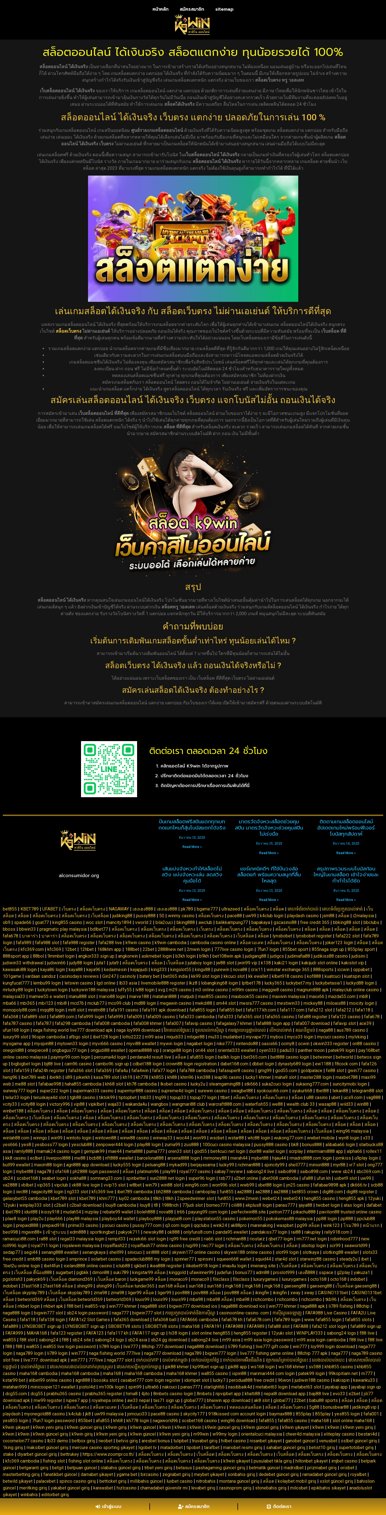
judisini (358, 956)
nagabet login (200, 1043)
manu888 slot (82, 996)
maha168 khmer (181, 1373)
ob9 (6, 922)
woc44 (182, 1138)
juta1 (101, 962)
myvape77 (256, 1037)
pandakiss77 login (269, 1232)
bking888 (186, 922)
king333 (159, 969)
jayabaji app (336, 1387)
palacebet (46, 1481)
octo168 (318, 1279)
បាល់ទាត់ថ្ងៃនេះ (33, 1366)
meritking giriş (33, 1488)
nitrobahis (206, 1481)
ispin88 (239, 1373)
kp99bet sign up (208, 1366)
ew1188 (323, 1063)
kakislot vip (352, 962)
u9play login (366, 1158)
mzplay (92, 1212)
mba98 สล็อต (219, 1299)
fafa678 (10, 936)
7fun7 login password (53, 1420)
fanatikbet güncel (60, 1474)
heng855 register (250, 1333)
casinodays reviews (79, 976)
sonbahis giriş (241, 1474)
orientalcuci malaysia (261, 1434)
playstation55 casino (215, 1218)
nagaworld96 (165, 1420)
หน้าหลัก (160, 9)
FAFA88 (300, 1326)
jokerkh (83, 1077)
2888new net (170, 949)
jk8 (88, 1414)
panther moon (311, 1050)
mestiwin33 (288, 1003)
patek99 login (341, 1050)
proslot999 (284, 1272)
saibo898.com (314, 1171)
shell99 (116, 1252)
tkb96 (331, 1299)
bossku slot (105, 1380)
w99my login (224, 1434)
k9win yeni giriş (48, 1427)
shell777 (296, 1164)
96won (284, 1380)
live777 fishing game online (267, 1353)
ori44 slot (204, 1050)
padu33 (287, 1050)
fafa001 (371, 1414)
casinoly (128, 976)
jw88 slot (225, 962)
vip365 (43, 1185)
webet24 (270, 1198)
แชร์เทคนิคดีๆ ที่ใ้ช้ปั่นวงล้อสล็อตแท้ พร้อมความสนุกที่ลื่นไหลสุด (269, 875)
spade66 (22, 922)
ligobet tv (147, 1447)
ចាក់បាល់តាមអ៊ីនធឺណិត (242, 1360)
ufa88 (307, 1178)
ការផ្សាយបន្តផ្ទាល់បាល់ (247, 1030)
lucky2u (197, 1084)
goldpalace (311, 1070)
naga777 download (162, 1353)
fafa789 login (287, 1319)
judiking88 (122, 915)
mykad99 (178, 1164)
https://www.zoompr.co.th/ (109, 1454)
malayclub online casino (355, 989)
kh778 (142, 1077)
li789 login (109, 1346)
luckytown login (52, 989)
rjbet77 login (281, 1239)
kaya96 (93, 969)
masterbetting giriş (21, 1474)
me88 (79, 1158)
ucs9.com (353, 1097)
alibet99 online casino (50, 1380)
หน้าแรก (371, 1225)
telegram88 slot (367, 1090)
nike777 (224, 1043)
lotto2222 (131, 1037)
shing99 (85, 1286)
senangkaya (93, 1252)
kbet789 (87, 1198)
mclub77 (95, 1003)
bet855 (10, 909)
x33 (366, 1138)
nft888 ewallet (119, 1158)
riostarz (257, 1239)
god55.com (286, 1070)
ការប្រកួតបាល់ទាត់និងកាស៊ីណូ (190, 1313)
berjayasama (203, 1164)
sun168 (196, 1286)
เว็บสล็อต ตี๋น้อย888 (33, 1272)
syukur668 (302, 1090)
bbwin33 (27, 929)
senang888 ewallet (59, 1252)
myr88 (339, 1164)
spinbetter (136, 1178)
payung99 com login (208, 1212)
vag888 (373, 1097)
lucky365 (273, 983)
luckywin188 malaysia (92, 989)
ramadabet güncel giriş (324, 1474)
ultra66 (152, 1387)
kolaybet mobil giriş (297, 1481)
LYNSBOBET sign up (41, 1326)
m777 (367, 1373)
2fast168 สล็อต (58, 1286)
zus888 (191, 1144)
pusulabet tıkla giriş (273, 1461)
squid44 (263, 1259)
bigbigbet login (26, 1063)
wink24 (220, 1225)
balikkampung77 (232, 922)
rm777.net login (312, 1239)
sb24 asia (137, 1339)
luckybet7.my (298, 983)
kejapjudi (138, 969)
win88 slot (171, 1185)
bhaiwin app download (228, 1400)
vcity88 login (33, 1104)
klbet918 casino (287, 976)
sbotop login (313, 1245)
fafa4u (121, 1070)
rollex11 (374, 1151)
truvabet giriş (205, 1440)
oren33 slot (179, 1151)
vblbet (27, 1185)
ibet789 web (33, 1077)
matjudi (187, 996)
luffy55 (125, 989)
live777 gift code (272, 1346)
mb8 (363, 996)
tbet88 (322, 1090)
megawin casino (175, 1003)
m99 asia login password (268, 1339)
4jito (145, 1393)
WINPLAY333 (309, 1333)
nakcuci (169, 1387)
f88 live (367, 1333)
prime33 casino (83, 1225)
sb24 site (81, 1339)
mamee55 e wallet (47, 996)
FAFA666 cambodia (199, 1319)
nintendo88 (247, 1043)
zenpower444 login (114, 1144)
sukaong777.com (312, 1084)
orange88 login (177, 1050)
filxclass (221, 1279)
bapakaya (260, 922)
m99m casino (245, 989)
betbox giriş (83, 1440)
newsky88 (154, 1232)
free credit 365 (314, 922)
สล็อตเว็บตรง (68, 331)
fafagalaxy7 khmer (234, 1023)
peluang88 (155, 1164)
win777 (300, 1346)
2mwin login (199, 949)
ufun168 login (16, 1030)
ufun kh (324, 1178)
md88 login (145, 1003)
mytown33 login (72, 1043)
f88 (65, 1339)
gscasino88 (285, 922)
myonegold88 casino (44, 1414)
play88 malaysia (82, 1218)
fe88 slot (335, 1070)
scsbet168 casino (199, 1420)
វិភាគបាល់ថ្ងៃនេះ (177, 1030)
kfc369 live (103, 1191)
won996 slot (224, 1185)
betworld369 (118, 1299)
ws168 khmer (291, 1366)
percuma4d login (110, 1057)
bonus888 (312, 1144)
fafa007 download (312, 1023)
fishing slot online (85, 1461)
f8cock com (346, 1063)
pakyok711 (129, 1232)
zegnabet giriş (176, 1474)
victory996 (59, 1104)
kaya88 (76, 969)
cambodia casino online (213, 942)
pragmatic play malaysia (63, 929)
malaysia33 (14, 996)
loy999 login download (333, 1346)
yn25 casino (297, 1185)
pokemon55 (250, 1218)
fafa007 (173, 1023)
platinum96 (148, 1171)
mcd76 (77, 1003)
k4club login (271, 915)
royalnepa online (108, 1400)
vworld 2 (143, 922)
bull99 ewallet (16, 1164)
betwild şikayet (18, 1481)
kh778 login (137, 1420)
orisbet (347, 1467)
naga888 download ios (243, 1306)
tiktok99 (107, 1097)
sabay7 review (228, 1171)
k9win (165, 1427)
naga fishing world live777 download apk (73, 1030)
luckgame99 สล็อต (148, 1279)
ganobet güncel (300, 1440)
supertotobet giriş (356, 1447)
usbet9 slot (345, 1178)
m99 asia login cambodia (321, 1339)
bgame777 (207, 909)
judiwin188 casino (312, 1380)
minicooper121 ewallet (53, 1387)
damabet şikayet (97, 1474)
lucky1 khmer (258, 1077)
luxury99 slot (15, 1037)
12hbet (87, 949)
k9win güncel (143, 1427)
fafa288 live (110, 942)
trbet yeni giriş (158, 1467)
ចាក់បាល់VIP (147, 1360)
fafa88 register (312, 1016)
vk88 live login (86, 1185)
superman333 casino (93, 1090)
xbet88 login (270, 1185)
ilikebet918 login (202, 1265)
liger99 (164, 1292)
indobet (357, 1279)
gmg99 (265, 1070)
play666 (55, 1218)
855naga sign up (328, 949)
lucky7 (219, 1380)
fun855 (227, 1191)
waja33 (114, 1104)
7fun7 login (268, 949)
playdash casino (303, 915)
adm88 (262, 1272)
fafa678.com (258, 1319)
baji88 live (319, 1393)
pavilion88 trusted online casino (350, 1212)
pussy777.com (147, 1225)
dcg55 (37, 1393)
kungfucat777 (16, 983)
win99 (57, 1138)
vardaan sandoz (40, 976)
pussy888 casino (271, 1144)
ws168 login (263, 1366)
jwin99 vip (247, 962)
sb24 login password (87, 1313)
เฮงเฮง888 (143, 909)
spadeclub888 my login (147, 1259)
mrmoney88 (215, 1158)
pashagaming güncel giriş (220, 1467)
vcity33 (10, 1104)
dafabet (374, 1205)
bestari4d (367, 1434)
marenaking (261, 1225)
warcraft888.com (225, 1104)
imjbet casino (344, 1461)
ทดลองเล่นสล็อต (245, 1407)
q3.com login (177, 1225)
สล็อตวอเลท (252, 942)
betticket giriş (113, 1481)
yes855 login (347, 1414)
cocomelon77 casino (23, 1440)
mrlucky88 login (18, 989)
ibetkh (55, 1077)
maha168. (191, 1326)
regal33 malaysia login (82, 1239)
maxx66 (316, 996)
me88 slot (25, 1084)
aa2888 (244, 1191)
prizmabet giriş (322, 1467)
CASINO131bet (333, 1292)
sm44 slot (226, 1003)
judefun (224, 1272)
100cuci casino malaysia (226, 1144)
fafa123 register (66, 1333)
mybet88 (260, 1158)
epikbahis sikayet (328, 1488)
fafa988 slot (47, 942)
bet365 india (175, 976)
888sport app (16, 956)
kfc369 (54, 949)
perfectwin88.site (248, 1212)
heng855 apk (351, 1198)
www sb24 (342, 1171)
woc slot (94, 922)
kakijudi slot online (320, 962)
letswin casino (78, 983)
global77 (281, 1400)
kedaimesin (115, 969)
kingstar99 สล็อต (148, 1272)
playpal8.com (178, 1218)
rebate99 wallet (118, 1212)
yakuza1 (362, 1272)
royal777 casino (195, 1171)
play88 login (149, 1144)
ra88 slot (48, 1239)
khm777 (107, 1198)
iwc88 (22, 1191)
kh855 (158, 1077)
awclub (205, 922)
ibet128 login (106, 1037)
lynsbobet (282, 936)
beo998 (10, 1232)
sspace (326, 1272)
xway (295, 1292)
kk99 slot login (205, 976)
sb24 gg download (169, 1339)
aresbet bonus (156, 1440)
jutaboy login (200, 962)
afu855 (103, 1420)
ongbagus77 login (69, 1050)
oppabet (361, 969)
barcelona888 (150, 1158)
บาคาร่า (30, 936)
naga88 (326, 1030)
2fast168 (30, 1286)
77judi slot (192, 1205)
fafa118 (362, 1010)
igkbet (140, 1265)
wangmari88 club (188, 1104)
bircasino (150, 1474)
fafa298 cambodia (73, 1023)
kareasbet (103, 1488)
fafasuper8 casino (236, 1070)
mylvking (357, 1037)
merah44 (239, 1158)
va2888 (10, 1185)
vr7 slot (356, 1164)
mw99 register (48, 1400)
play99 (169, 1171)
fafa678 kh (231, 1319)
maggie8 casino (277, 989)
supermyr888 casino (137, 1090)
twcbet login (328, 1205)
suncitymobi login (349, 1084)
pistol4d (87, 1387)
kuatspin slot (356, 976)
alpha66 (354, 1151)
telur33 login (17, 1097)
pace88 (234, 915)
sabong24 (48, 1339)
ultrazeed (230, 909)
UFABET (50, 909)
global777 (193, 1400)
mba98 (196, 1299)
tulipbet (181, 1440)
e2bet (354, 1393)
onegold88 (13, 1050)
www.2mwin (246, 1198)
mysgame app (17, 1043)
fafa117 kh (117, 1333)
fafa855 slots (358, 1319)
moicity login (361, 1003)
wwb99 (247, 1185)
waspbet (284, 1225)
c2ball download (85, 1205)
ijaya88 (305, 1205)
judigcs (277, 956)
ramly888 (24, 1151)
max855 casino (213, 996)
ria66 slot (213, 1239)
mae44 (115, 1151)
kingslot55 (180, 969)
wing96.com (196, 1185)
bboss (9, 929)
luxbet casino (180, 1481)
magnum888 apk (313, 989)
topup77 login (203, 1097)
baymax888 (280, 1414)
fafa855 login (202, 1010)
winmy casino (181, 915)
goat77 (42, 922)
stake (8, 1454)
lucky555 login (127, 1164)
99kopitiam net (343, 1373)
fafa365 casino (279, 1016)
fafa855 (266, 1420)
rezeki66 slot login (147, 1239)
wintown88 (105, 1138)
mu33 (213, 1037)
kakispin (341, 1380)
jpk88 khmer (177, 1366)
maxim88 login (48, 1164)
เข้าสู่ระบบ (56, 1232)
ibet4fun (52, 1265)
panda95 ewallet (232, 1232)
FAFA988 (234, 1326)
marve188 (139, 996)
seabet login (53, 1178)
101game (12, 976)
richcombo (263, 1299)
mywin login (171, 1043)
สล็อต (278, 909)
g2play (343, 1272)
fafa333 (226, 1016)
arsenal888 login (183, 1158)
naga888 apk (312, 1306)
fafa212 (343, 1010)
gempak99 (94, 1151)
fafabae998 (49, 1084)
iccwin (343, 969)
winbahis (29, 1494)
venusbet (328, 1440)
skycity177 (194, 1414)
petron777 (279, 1212)
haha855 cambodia (83, 1084)
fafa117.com (292, 1010)
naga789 (193, 1353)
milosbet (299, 1488)
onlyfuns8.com (197, 1232)
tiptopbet (128, 1097)
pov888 (182, 1292)
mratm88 (96, 1010)
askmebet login (157, 956)
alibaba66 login (340, 1144)
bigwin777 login (220, 1353)
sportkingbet (102, 1232)
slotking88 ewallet (341, 1252)
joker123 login (339, 942)
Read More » (192, 847)
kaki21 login (286, 962)
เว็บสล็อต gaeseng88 (356, 1286)
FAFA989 (255, 1326)
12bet (70, 949)
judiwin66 (56, 962)
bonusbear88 (336, 1407)
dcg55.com (16, 1393)
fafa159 (21, 1070)
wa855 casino (214, 1373)
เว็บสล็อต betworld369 (81, 1299)
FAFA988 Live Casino (326, 1313)
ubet (335, 1097)
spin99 (135, 1387)
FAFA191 (213, 1326)
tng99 (160, 1097)
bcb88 (95, 1158)
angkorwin (128, 956)
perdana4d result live (150, 1057)
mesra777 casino (256, 1003)
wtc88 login (259, 1138)
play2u (37, 1218)
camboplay (205, 1191)
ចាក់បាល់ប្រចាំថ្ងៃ (205, 1360)
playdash (11, 1414)
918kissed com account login (237, 1414)
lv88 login (144, 989)
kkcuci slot (234, 976)
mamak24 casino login (58, 1151)
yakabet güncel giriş (70, 1488)
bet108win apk (226, 956)
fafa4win (140, 1070)
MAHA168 (37, 1333)
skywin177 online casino (196, 1252)
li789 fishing (341, 1306)
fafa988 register (79, 942)
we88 (277, 1104)
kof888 (314, 976)
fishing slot (54, 1461)
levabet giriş (203, 1488)
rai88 (296, 1232)
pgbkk (83, 1272)
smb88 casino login (46, 1259)
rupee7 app (77, 1400)
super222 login (54, 1090)
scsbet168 (27, 1178)
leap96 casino (228, 1077)
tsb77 (224, 1178)
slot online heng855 (210, 1333)
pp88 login (326, 1218)
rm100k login (111, 1387)
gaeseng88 (295, 1286)
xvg (161, 989)
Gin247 (109, 976)
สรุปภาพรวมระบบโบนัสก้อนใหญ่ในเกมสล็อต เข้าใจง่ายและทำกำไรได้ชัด (346, 875)
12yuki (374, 1198)
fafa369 (104, 1070)
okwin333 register (331, 1043)
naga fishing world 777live (114, 1353)
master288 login (316, 1077)
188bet (132, 949)
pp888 (347, 1218)
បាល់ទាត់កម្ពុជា (175, 1360)
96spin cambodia (48, 1037)
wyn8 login (348, 1138)
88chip (362, 1306)
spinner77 (184, 1259)
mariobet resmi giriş (242, 1447)
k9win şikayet (16, 1427)
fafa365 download (131, 1319)
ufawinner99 (201, 1272)
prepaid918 (53, 1225)
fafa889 (10, 1326)
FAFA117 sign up (148, 1333)
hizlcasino (127, 1488)
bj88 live (52, 1063)
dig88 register (360, 1191)
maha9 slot (285, 1077)
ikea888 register (166, 1265)
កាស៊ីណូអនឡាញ (287, 1313)
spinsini (205, 1259)
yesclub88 (81, 1144)
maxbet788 (347, 1077)
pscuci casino (115, 1225)
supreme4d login (177, 1090)
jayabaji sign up (366, 1387)
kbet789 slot (63, 1198)
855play (303, 1414)
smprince (78, 1259)
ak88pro (239, 1225)
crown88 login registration (191, 1063)
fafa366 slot (80, 1070)
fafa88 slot (279, 1326)
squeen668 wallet (233, 1259)
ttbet (225, 1097)
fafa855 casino (292, 1420)
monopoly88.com (19, 1010)
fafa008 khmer (147, 1023)
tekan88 (340, 1090)
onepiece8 (37, 1050)
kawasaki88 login (20, 969)
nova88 (240, 969)
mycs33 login (300, 1037)
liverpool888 (58, 1158)
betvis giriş (127, 1440)
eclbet (36, 1158)
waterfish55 (256, 1104)
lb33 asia (128, 983)
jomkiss (343, 1158)
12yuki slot (282, 1333)
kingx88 (202, 969)
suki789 (121, 1272)
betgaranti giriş (33, 1467)
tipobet (193, 1447)
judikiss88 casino (331, 956)
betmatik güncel (264, 1467)
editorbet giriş (55, 1494)
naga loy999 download (138, 1030)
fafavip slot (344, 1023)
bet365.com (255, 1057)
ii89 (68, 1077)
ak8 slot (262, 1400)
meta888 (134, 1151)
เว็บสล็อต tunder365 (134, 1286)
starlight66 (214, 1387)
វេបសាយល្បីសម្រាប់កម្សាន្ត (139, 1366)
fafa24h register (49, 1070)
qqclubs (201, 1225)
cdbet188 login (147, 1063)
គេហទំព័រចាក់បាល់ (303, 909)
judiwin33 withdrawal (23, 962)
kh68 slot (114, 1084)
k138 (266, 962)
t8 (156, 1205)
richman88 (236, 1239)
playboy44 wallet (118, 1218)
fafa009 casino (160, 1016)
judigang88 (255, 956)
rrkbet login (29, 1306)
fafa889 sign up (365, 1326)
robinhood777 (344, 1239)
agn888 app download (87, 1164)
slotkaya (310, 1252)
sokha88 (78, 1178)
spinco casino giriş (77, 1481)
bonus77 (243, 1272)
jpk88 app (237, 1366)
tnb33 (145, 1097)
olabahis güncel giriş (121, 1467)
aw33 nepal (138, 1400)
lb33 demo (57, 1440)
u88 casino (317, 1097)
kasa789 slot (106, 1077)
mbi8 (62, 1003)
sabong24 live (260, 1171)
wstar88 (236, 1138)
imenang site (263, 1265)
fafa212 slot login (329, 1326)
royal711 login (45, 1245)
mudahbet (232, 1037)
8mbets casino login (173, 1393)
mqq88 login (52, 1010)
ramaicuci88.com (19, 1239)
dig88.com (332, 1191)
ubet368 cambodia (280, 1178)
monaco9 (179, 1279)
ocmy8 (287, 1043)
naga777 (120, 1313)
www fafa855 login (322, 1319)
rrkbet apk (53, 1306)
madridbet (294, 1467)
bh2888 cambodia (173, 1191)
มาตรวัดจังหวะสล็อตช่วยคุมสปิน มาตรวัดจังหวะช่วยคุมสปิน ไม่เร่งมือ (269, 828)
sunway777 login (19, 1090)
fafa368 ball (164, 1319)
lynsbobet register (314, 936)
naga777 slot (119, 1360)
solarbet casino (106, 1259)
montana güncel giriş (239, 1481)
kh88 (172, 1077)
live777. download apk (45, 1360)
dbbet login (263, 1063)
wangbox (159, 1104)
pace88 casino (165, 1414)
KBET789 (29, 909)
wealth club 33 (300, 1104)
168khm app (109, 949)
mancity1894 (118, 922)
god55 (200, 1151)
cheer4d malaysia (303, 1434)
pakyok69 (35, 1279)
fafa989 (23, 942)
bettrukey (70, 1454)
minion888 (319, 1164)
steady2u (348, 1259)
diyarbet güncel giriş (37, 1454)
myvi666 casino (107, 1043)
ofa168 (62, 1171)
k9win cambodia (170, 942)
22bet (148, 949)
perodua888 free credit (251, 1380)
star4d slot (285, 1259)
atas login (353, 1205)
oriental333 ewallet (236, 1050)
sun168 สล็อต (171, 1286)
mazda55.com (341, 996)
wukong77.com (288, 1138)
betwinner (322, 1057)
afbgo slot (79, 1037)
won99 (199, 1138)
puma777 (155, 1151)
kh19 (127, 1077)
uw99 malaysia (109, 1414)
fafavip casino (198, 1023)
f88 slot (27, 1339)
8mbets (204, 1393)
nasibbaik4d (240, 1387)
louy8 (145, 1205)
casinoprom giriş (235, 1488)
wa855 (9, 1339)
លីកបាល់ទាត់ (280, 1030)
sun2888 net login (167, 1178)
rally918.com (336, 1232)
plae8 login (16, 1218)
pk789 (187, 909)
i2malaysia (363, 915)
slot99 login (287, 1252)
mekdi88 (203, 1003)
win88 (363, 1104)
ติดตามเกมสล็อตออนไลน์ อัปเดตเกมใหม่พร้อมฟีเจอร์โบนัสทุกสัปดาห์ (346, 828)
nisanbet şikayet (266, 1440)
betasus (184, 1467)
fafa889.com (62, 1016)
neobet (105, 1440)
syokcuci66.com (272, 1090)
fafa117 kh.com (261, 1010)
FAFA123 (95, 1333)
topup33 (178, 1097)
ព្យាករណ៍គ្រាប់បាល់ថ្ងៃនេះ (287, 1360)
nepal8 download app (285, 1393)
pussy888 (146, 915)
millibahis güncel (146, 1481)
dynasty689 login (294, 1063)
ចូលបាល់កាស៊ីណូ (209, 1030)
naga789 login (29, 1353)
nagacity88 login (47, 1191)
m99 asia (154, 1037)
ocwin (303, 1043)
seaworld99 (355, 1245)
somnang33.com (106, 1178)
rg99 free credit (185, 1239)
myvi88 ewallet (141, 1043)
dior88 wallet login (267, 1151)
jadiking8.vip (364, 1407)
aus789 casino (351, 1030)
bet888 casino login (290, 1057)
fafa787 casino (17, 1023)
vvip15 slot (115, 1185)
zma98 (100, 1292)
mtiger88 (196, 1037)
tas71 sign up (166, 1400)
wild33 (346, 1104)
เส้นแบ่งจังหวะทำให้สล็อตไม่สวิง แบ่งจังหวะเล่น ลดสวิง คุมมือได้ (192, 875)
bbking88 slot (346, 922)
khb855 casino (339, 1366)
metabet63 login (272, 1387)
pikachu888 (304, 1212)
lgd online (105, 983)
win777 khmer (123, 1306)
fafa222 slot (348, 936)
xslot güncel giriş (336, 1481)
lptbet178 (251, 983)
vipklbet (96, 1104)
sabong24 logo (341, 1333)
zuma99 (172, 1144)
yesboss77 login (51, 1144)
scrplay (296, 1151)
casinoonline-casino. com (244, 1313)
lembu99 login (47, 983)
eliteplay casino (339, 1434)
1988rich (170, 1205)
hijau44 (279, 1158)
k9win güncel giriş (84, 1427)
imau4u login (234, 1265)
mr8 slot (76, 1010)
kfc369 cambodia (22, 1461)
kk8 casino (15, 1158)
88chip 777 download (163, 1346)
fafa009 (134, 1016)
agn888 (82, 1380)
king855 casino (67, 922)
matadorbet (171, 1447)
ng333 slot (77, 1191)
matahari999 (15, 1387)
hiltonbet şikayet (311, 1461)
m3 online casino (211, 989)
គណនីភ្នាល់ (305, 1030)
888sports (323, 969)
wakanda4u (136, 1104)
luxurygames (265, 1279)
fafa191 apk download (164, 1010)
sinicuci (134, 1252)
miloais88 (336, 1003)
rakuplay (312, 1232)
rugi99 (192, 1245)
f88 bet (74, 1306)
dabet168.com (234, 1063)
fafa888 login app (273, 1023)
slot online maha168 (352, 1420)
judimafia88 (299, 956)
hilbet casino (233, 1440)
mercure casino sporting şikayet (103, 1447)
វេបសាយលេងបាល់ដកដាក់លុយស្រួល (81, 1366)
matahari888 (164, 996)
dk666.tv (358, 1185)
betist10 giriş (322, 1447)
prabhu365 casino (64, 1393)
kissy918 (50, 1212)
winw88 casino (134, 1138)
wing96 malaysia (352, 1131)
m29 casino (180, 989)
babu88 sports (323, 1400)
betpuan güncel (82, 1467)
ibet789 (12, 1212)
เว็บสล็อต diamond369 (71, 1279)
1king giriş (13, 1447)
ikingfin (262, 1292)
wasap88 (327, 1104)
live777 (130, 1346)
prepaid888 (27, 1225)
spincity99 (274, 1164)
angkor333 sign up (96, 956)
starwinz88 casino (318, 1259)
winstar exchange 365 (288, 969)
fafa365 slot (249, 1016)
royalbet (358, 1474)
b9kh (204, 956)
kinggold (177, 1272)
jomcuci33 (137, 1414)
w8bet (135, 1185)
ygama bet (127, 1474)
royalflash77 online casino (156, 1245)
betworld (344, 1057)
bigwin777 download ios (193, 1306)
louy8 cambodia (120, 1205)
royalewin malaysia (81, 1245)
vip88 (79, 1104)
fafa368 (10, 1016)
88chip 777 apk (312, 1353)
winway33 (162, 1138)
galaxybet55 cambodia (25, 1198)
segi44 (31, 1252)
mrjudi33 (175, 1037)
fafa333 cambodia (196, 1016)
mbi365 (27, 1003)
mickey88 (313, 1003)
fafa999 (115, 1016)
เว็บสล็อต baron (111, 1279)
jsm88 (328, 915)
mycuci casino (331, 1037)
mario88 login (112, 996)
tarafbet (211, 1447)
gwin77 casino (362, 1070)
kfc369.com (32, 949)
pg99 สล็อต (308, 1225)
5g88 (314, 1407)
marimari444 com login (272, 1373)
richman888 (249, 1164)
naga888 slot (153, 1306)
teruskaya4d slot (49, 1097)
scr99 (335, 1245)
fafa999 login (91, 1016)
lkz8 (193, 983)
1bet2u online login (21, 1265)
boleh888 (146, 1212)
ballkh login (229, 1057)
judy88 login (81, 962)
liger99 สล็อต (141, 1292)
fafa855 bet (230, 1010)
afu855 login (202, 1057)
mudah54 (72, 1212)
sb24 (8, 1178)
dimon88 (100, 1272)
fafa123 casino (345, 1016)
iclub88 (123, 1265)
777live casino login (233, 949)
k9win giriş (116, 1427)
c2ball (60, 1205)
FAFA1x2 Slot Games (89, 1319)
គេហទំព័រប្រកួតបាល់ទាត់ (342, 909)
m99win (201, 1434)
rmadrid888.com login (311, 1158)
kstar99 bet (14, 1380)
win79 (151, 1185)
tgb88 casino (82, 1097)
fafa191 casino (123, 1010)
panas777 (285, 1205)
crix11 (257, 969)
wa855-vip (95, 1306)
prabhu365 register (103, 1393)
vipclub (61, 1185)
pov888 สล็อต (207, 1292)
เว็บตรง (69, 909)
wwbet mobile (321, 1138)
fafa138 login (52, 1319)
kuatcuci (333, 976)
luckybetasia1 (328, 983)
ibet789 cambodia (134, 1191)
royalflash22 (115, 1245)
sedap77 (11, 1252)
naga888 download (205, 1346)
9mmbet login (61, 956)
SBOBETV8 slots (124, 1326)
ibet (365, 1259)
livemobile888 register (163, 983)
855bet (85, 1420)
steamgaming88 (225, 1084)
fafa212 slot (320, 1010)
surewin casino (212, 1090)
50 (161, 915)
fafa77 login (164, 1070)
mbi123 (45, 1003)
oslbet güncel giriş (359, 1440)
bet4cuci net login (228, 1151)
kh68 (118, 1420)
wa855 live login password (69, 1346)
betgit (58, 1467)
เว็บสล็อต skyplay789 (24, 1292)
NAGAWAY (119, 909)
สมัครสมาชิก (192, 9)
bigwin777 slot (48, 1313)
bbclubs (371, 922)
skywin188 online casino (248, 1252)
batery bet (150, 976)
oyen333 (267, 1050)
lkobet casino (173, 1084)
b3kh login (185, 956)
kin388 (204, 1077)
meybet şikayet (209, 1474)
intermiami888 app (325, 1151)
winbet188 (13, 1111)
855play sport (361, 949)
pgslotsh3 (13, 1279)
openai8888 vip (144, 1050)
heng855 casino (319, 1198)
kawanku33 (364, 1380)
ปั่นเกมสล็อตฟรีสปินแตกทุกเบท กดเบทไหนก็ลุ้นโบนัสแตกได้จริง (192, 825)
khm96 (187, 1077)
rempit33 (117, 1239)
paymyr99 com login (70, 1057)
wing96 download (238, 1420)
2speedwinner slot (195, 1198)
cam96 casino (78, 1063)
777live (96, 1360)
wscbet (217, 1138)
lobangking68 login (219, 983)
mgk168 (233, 1286)
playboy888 (150, 1218)
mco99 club (119, 1003)
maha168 (112, 1373)
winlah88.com (16, 1138)
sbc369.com (368, 1171)
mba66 (9, 1003)
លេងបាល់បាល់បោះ (328, 1360)
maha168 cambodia (38, 1373)
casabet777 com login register (151, 1380)
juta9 (114, 962)
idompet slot (196, 1380)
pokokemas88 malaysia (289, 1218)
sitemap (224, 9)
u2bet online (246, 1178)
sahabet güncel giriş (285, 1447)
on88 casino (364, 1043)
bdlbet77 (99, 929)
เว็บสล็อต (100, 915)
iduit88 (31, 1212)
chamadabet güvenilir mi (164, 1488)
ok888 (173, 1232)
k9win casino (138, 942)
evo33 (339, 1393)
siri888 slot (157, 1252)
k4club (75, 1414)
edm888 (78, 1232)
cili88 (236, 1205)
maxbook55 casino (249, 996)
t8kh (157, 1198)
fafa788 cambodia (197, 1070)
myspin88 (44, 1043)
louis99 (142, 1299)
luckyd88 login (360, 983)
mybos (276, 1037)
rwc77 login (213, 1245)
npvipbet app (228, 1393)
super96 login (201, 1178)
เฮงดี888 (306, 1272)
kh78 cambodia (142, 1084)
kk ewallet (258, 976)
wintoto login (78, 1138)
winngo (40, 1138)
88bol (38, 956)
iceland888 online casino (88, 1265)
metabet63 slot (306, 1387)
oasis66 (270, 1043)
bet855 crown (305, 1191)
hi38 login (178, 1333)
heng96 (10, 1077)
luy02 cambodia (134, 1198)
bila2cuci (164, 922)
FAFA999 (14, 1333)
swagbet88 (242, 1090)
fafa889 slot (34, 1016)
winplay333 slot (34, 1205)
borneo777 (217, 1205)
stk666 (251, 1084)
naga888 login (16, 1313)
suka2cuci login (277, 1084)
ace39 (365, 1023)
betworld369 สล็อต (36, 1299)
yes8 (26, 1144)
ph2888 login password (96, 1171)
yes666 (10, 1144)
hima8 (132, 1393)
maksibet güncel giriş (47, 1447)
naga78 (44, 1171)
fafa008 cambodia (112, 1023)
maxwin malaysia (288, 996)
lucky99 (226, 1164)
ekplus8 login (259, 1205)
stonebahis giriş (270, 1488)
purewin (221, 969)
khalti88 (252, 1393)
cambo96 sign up (112, 1063)
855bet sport (295, 949)
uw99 (251, 915)
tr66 (181, 1212)
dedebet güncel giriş (279, 1474)
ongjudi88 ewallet (108, 1050)
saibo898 (287, 1171)
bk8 (295, 1144)
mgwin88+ (32, 1232)
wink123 (331, 1225)
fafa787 (43, 1023)
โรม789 (351, 1225)
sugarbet (64, 1272)
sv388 (315, 1366)
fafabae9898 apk (329, 1185)
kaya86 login (52, 969)
